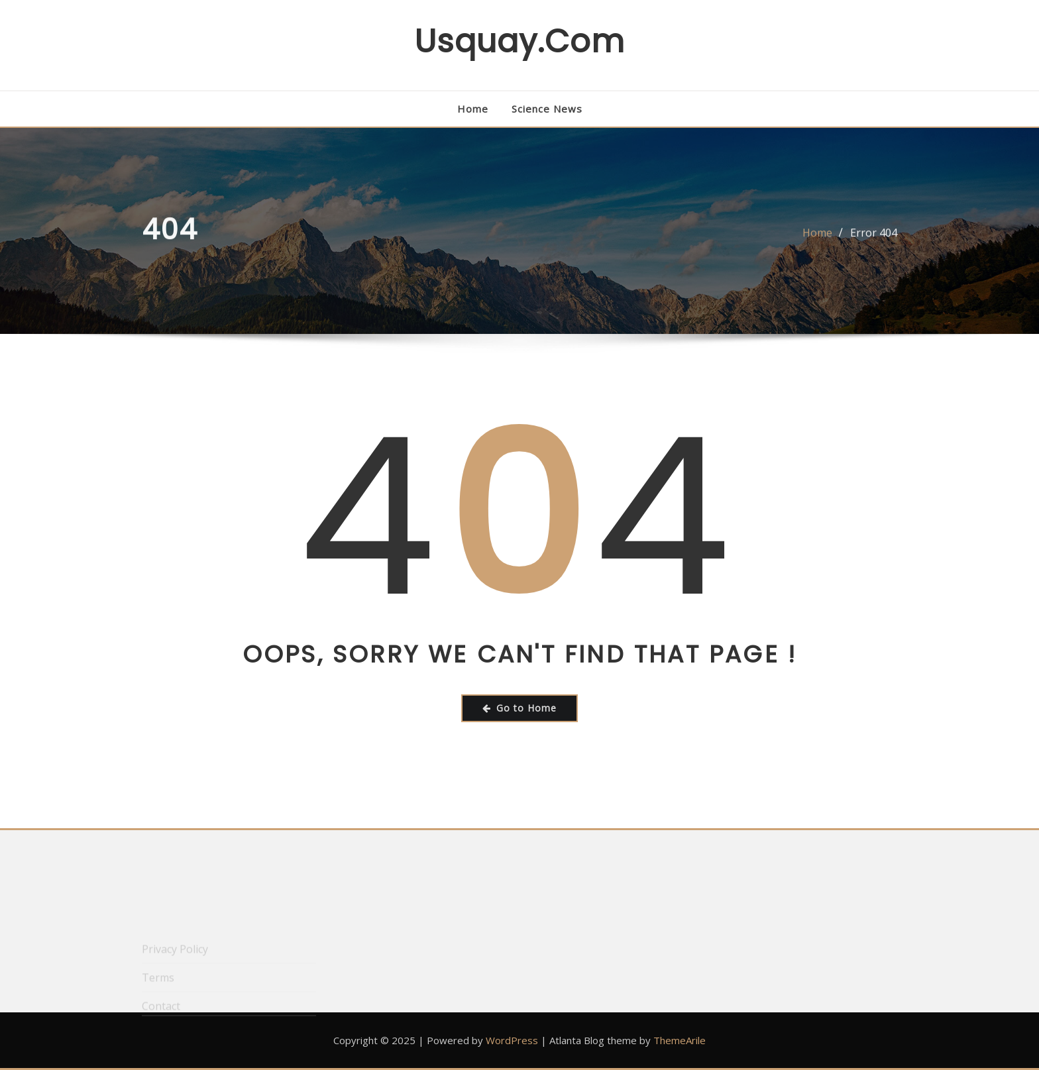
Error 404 (873, 238)
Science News (547, 108)
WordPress (512, 1040)
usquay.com (519, 41)
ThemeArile (679, 1040)
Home (472, 108)
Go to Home (519, 708)
